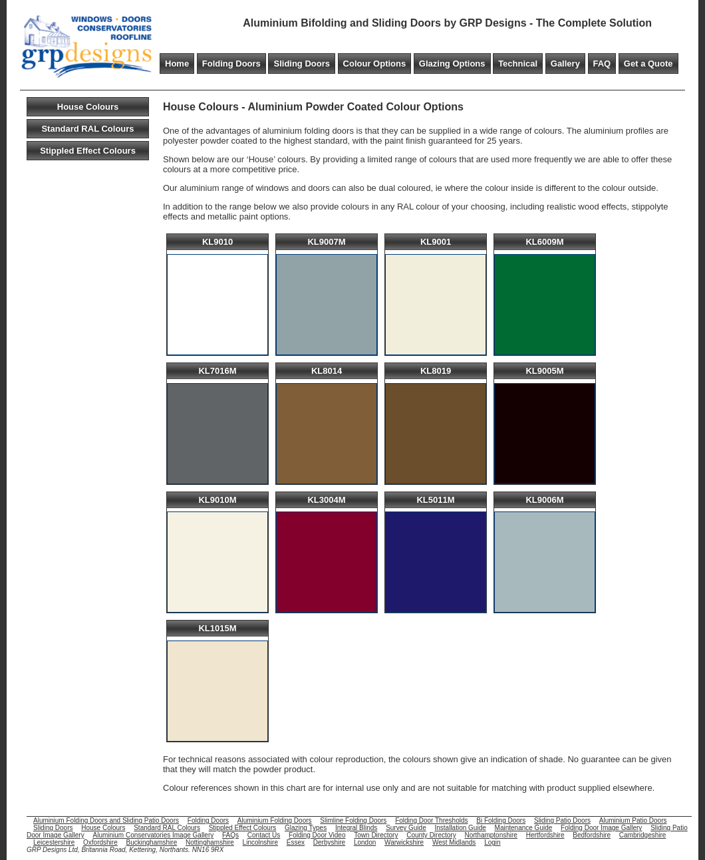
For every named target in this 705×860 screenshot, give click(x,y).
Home (177, 64)
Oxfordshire (100, 842)
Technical (517, 64)
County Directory (431, 835)
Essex (296, 842)
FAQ (602, 64)
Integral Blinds (356, 827)
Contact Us (263, 835)
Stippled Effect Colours (88, 151)
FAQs (230, 835)
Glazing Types (306, 827)
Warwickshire (404, 842)
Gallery (565, 64)
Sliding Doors (301, 64)
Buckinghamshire (152, 842)
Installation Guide (460, 827)
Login (492, 842)
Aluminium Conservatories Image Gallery (152, 835)
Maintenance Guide (524, 827)
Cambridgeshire (642, 835)
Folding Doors (231, 64)
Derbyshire (329, 842)
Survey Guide (406, 827)
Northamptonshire (490, 835)
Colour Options (374, 64)
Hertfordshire (545, 835)
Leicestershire (53, 842)
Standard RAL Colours (87, 129)
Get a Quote (648, 64)
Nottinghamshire (210, 842)
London (365, 842)
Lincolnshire (260, 842)
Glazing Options (452, 64)
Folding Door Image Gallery (601, 827)
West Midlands (454, 842)
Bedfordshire (592, 835)
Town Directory (376, 835)
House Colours (87, 107)
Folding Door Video (317, 835)
